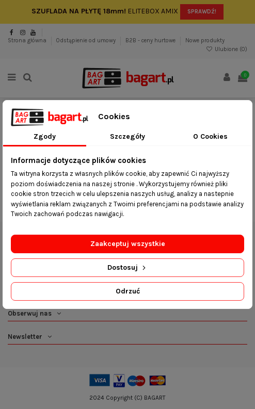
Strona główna (28, 40)
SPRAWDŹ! (201, 11)
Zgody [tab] (45, 136)
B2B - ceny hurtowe (151, 40)
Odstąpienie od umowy (86, 40)
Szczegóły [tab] (127, 136)
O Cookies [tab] (210, 136)
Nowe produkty (205, 40)
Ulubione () (226, 49)
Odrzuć (128, 291)
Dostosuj (127, 267)
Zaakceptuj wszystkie (127, 243)
